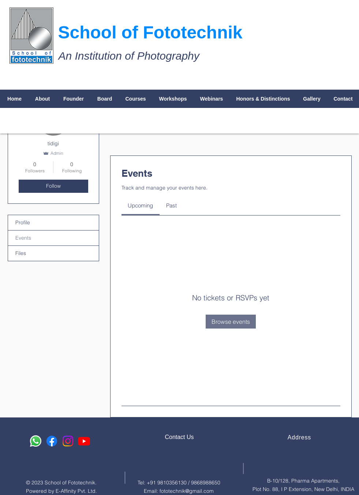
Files (20, 253)
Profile (22, 222)
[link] (140, 205)
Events (23, 238)
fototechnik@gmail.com (187, 491)
